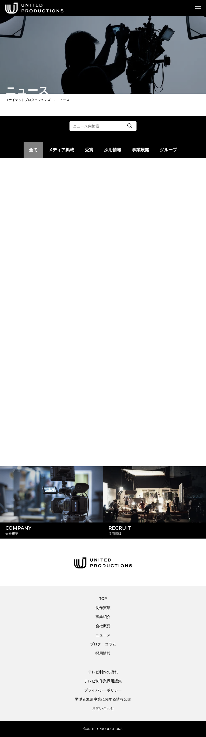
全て (33, 150)
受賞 (89, 150)
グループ (168, 150)
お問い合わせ (103, 708)
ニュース (103, 635)
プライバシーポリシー (103, 690)
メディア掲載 (61, 150)
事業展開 (140, 150)
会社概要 (103, 626)
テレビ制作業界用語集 (103, 681)
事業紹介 (103, 617)
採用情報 (112, 150)
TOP (103, 598)
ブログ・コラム (103, 644)
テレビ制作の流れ (103, 672)
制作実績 (103, 608)
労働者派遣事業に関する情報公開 (103, 699)
